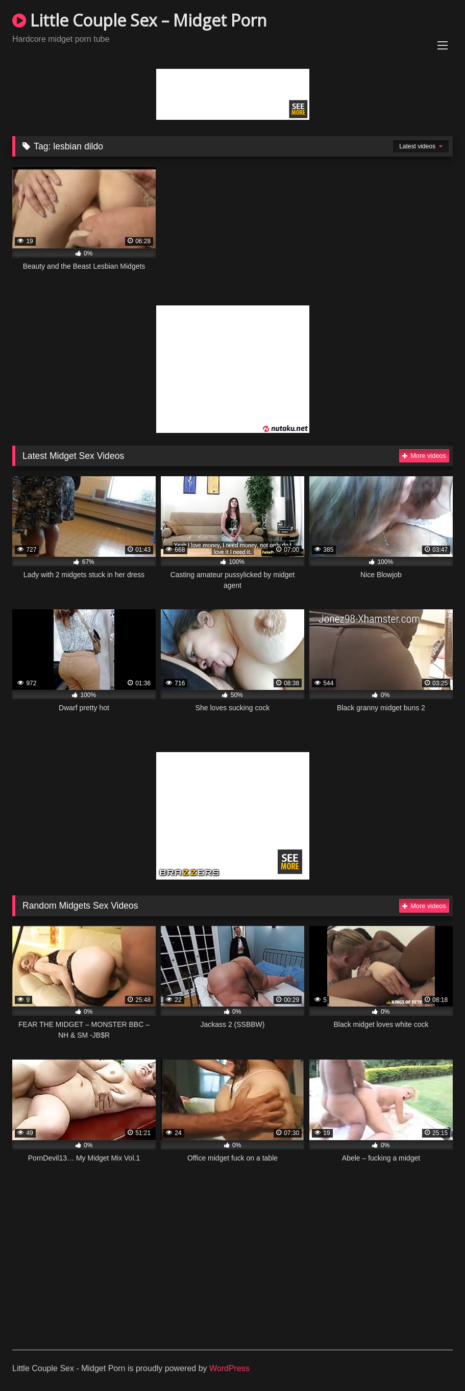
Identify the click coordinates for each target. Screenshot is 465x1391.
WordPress (229, 1368)
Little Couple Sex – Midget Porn (139, 20)
